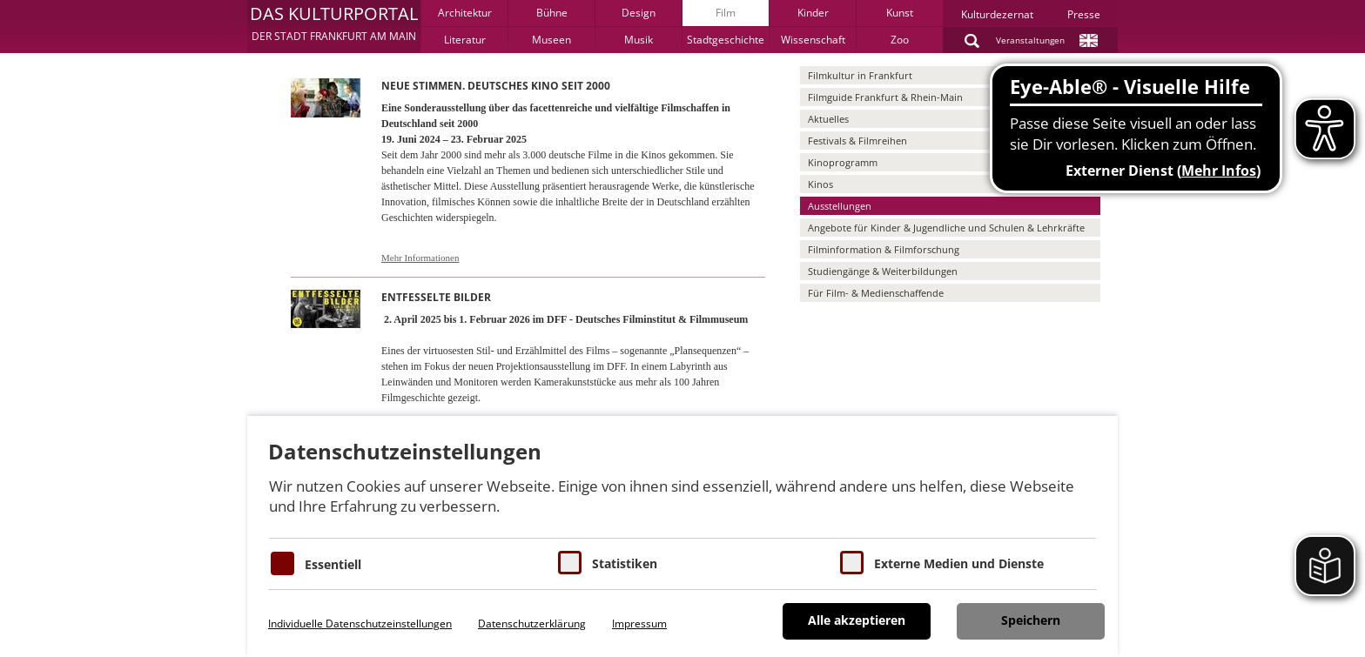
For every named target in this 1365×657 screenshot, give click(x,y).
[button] (333, 26)
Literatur (465, 39)
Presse (1083, 14)
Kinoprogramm (843, 162)
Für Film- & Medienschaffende (876, 292)
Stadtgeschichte (725, 39)
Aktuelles (828, 118)
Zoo (900, 39)
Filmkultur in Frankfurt (860, 75)
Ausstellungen (839, 205)
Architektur (465, 12)
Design (639, 12)
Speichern (1030, 620)
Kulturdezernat (997, 14)
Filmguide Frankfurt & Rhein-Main (885, 97)
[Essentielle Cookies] (282, 563)
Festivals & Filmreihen (857, 140)
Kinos (820, 184)
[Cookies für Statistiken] (570, 562)
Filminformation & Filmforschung (883, 249)
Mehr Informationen (420, 257)
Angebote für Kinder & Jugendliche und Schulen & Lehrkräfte (946, 227)
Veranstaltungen (1030, 40)
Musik (638, 39)
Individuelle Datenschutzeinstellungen (360, 623)
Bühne (552, 12)
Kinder (813, 12)
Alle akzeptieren (856, 620)
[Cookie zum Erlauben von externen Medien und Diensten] (852, 562)
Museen (551, 39)
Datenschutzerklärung (532, 623)
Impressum (639, 623)
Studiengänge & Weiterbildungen (883, 271)
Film (726, 12)
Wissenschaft (813, 39)
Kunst (899, 12)
